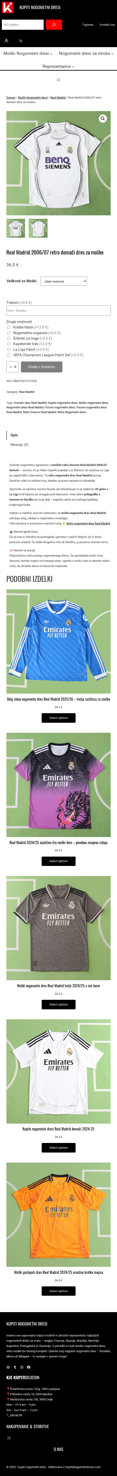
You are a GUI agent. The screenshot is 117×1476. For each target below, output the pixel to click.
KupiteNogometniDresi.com (83, 1467)
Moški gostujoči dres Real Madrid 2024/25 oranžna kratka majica (58, 1272)
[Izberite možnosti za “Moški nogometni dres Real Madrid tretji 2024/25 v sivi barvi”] (59, 1004)
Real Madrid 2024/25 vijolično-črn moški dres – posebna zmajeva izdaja (58, 843)
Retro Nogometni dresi (72, 412)
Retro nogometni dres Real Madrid (88, 523)
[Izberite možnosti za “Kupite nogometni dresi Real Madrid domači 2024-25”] (59, 1148)
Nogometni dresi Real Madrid (24, 407)
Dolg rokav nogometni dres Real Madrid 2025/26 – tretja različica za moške (58, 699)
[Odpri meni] (58, 80)
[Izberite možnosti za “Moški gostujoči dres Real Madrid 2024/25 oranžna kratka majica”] (59, 1291)
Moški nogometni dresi (93, 403)
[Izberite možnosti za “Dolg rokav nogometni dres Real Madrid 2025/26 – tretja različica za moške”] (59, 718)
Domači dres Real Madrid (30, 403)
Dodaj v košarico (41, 367)
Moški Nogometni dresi (33, 97)
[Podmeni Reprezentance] (73, 66)
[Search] (54, 25)
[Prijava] (6, 40)
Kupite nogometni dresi (62, 403)
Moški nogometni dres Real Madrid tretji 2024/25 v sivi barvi (58, 986)
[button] (103, 119)
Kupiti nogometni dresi (40, 7)
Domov (10, 97)
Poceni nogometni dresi (60, 407)
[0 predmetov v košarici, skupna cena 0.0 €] (20, 40)
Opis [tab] (14, 435)
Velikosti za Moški (21, 281)
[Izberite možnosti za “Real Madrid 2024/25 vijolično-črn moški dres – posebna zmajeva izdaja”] (59, 861)
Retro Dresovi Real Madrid (39, 412)
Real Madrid (58, 97)
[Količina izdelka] (12, 366)
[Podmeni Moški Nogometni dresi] (51, 53)
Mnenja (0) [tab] (19, 445)
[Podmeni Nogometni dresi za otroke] (112, 53)
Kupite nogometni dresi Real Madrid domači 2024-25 (58, 1129)
